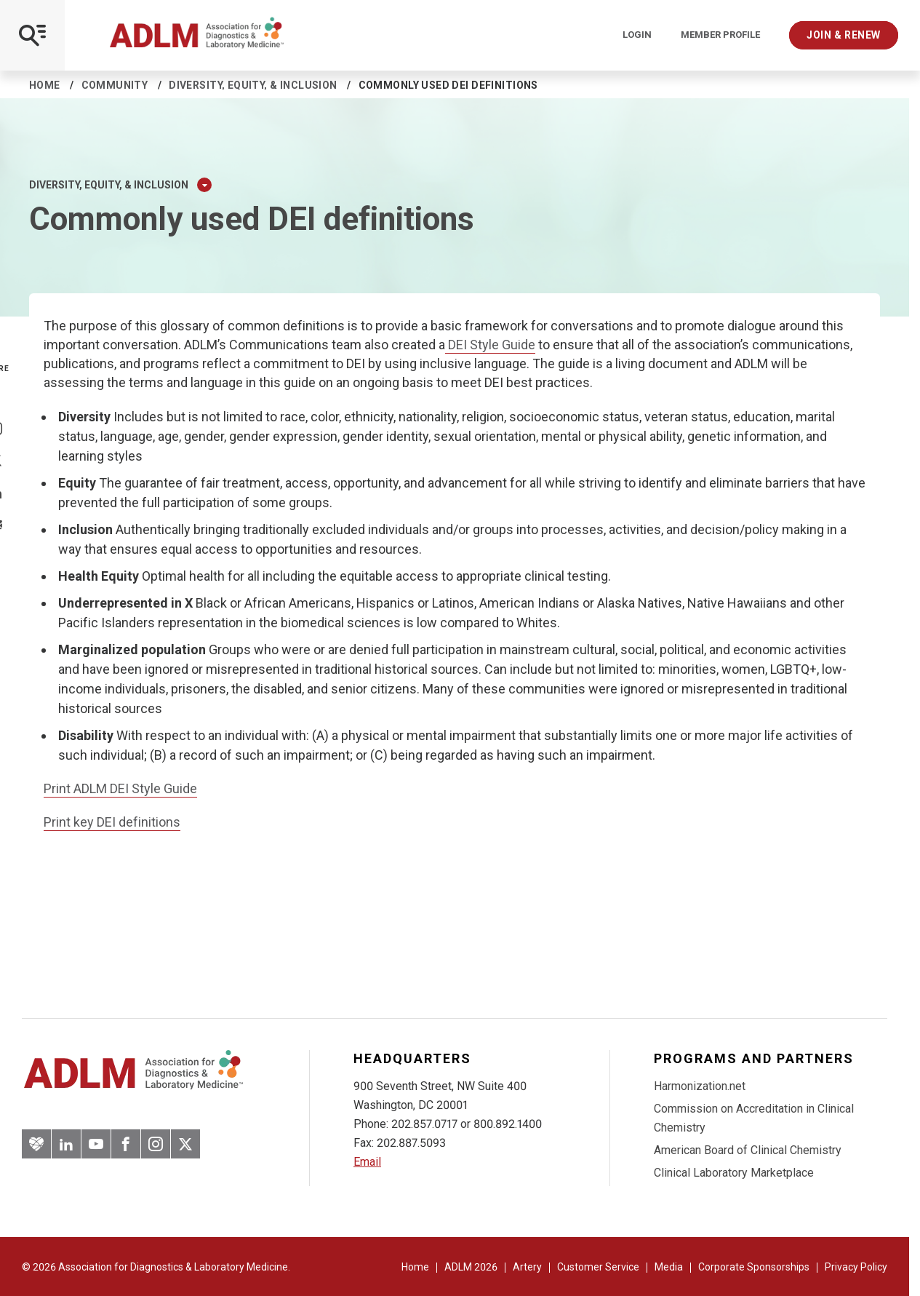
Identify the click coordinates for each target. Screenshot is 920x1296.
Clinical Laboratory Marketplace (734, 1173)
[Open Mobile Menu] (32, 35)
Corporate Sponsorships (753, 1267)
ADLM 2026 (470, 1267)
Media (669, 1267)
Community (114, 85)
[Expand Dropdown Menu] (204, 185)
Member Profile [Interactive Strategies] (720, 35)
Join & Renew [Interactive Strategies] (844, 35)
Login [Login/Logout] (637, 35)
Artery (527, 1267)
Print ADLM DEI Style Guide (120, 788)
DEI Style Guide (490, 344)
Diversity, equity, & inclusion (253, 85)
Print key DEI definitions (112, 822)
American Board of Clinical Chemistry (747, 1150)
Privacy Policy (856, 1267)
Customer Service (598, 1267)
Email (367, 1162)
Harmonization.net (699, 1086)
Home (44, 85)
